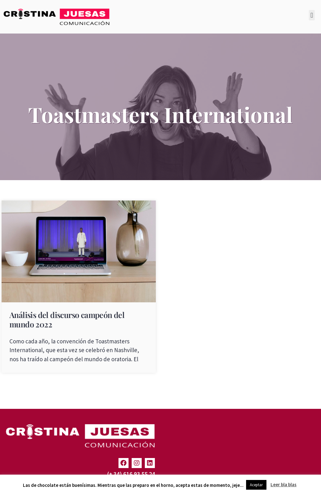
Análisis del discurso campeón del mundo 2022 (66, 319)
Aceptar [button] (256, 484)
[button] (312, 15)
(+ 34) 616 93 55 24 (131, 474)
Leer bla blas (284, 484)
